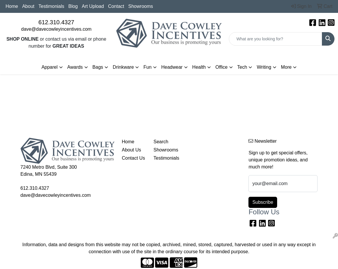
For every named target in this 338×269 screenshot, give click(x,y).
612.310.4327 (56, 22)
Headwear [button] (172, 67)
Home (12, 6)
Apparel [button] (50, 67)
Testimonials (51, 6)
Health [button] (199, 67)
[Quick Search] (275, 39)
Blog (73, 6)
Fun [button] (147, 67)
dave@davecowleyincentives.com (56, 29)
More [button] (286, 67)
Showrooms (140, 6)
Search (161, 141)
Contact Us (133, 158)
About (28, 6)
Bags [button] (97, 67)
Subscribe (262, 202)
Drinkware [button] (123, 67)
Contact (116, 6)
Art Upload (93, 6)
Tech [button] (242, 67)
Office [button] (221, 67)
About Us (131, 149)
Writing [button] (264, 67)
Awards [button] (75, 67)
